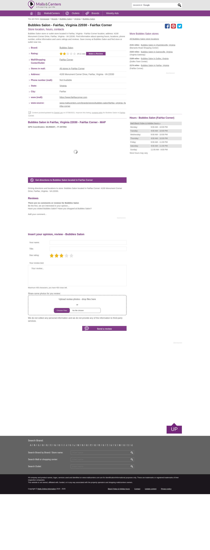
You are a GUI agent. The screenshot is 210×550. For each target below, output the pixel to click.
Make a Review (96, 69)
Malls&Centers (52, 13)
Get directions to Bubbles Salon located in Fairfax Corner (64, 236)
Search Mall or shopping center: (43, 515)
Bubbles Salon (66, 63)
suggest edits (97, 128)
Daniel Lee (58, 128)
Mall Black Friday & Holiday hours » (145, 123)
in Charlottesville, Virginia (158, 45)
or (77, 361)
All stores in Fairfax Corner (72, 84)
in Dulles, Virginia (155, 58)
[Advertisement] (76, 41)
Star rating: (34, 311)
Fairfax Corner (66, 75)
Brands (95, 13)
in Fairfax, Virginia (155, 65)
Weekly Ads (112, 13)
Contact (137, 545)
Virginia (63, 101)
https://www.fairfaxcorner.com (73, 112)
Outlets (75, 13)
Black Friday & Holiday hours (119, 545)
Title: (31, 304)
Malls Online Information (47, 545)
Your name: (34, 298)
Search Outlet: (35, 522)
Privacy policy (166, 545)
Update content (150, 545)
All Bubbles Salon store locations (144, 39)
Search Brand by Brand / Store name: (45, 508)
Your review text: (36, 319)
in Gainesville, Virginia (157, 52)
